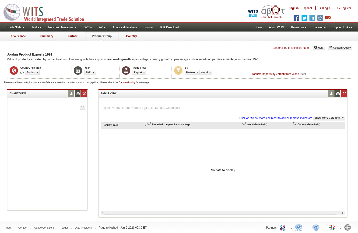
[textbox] (144, 108)
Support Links (342, 27)
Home (258, 27)
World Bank (348, 227)
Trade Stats (16, 27)
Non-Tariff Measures (62, 27)
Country (131, 36)
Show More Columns (329, 117)
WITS (46, 11)
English (293, 8)
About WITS (276, 27)
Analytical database (125, 27)
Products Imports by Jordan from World (274, 74)
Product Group (102, 36)
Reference (298, 27)
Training (319, 27)
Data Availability (127, 82)
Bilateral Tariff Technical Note (291, 47)
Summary (46, 36)
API (102, 27)
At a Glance (18, 36)
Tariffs (36, 27)
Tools (148, 27)
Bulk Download (169, 27)
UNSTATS (316, 227)
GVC (88, 27)
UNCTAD (299, 227)
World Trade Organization (332, 227)
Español (307, 8)
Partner (72, 36)
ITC (283, 227)
